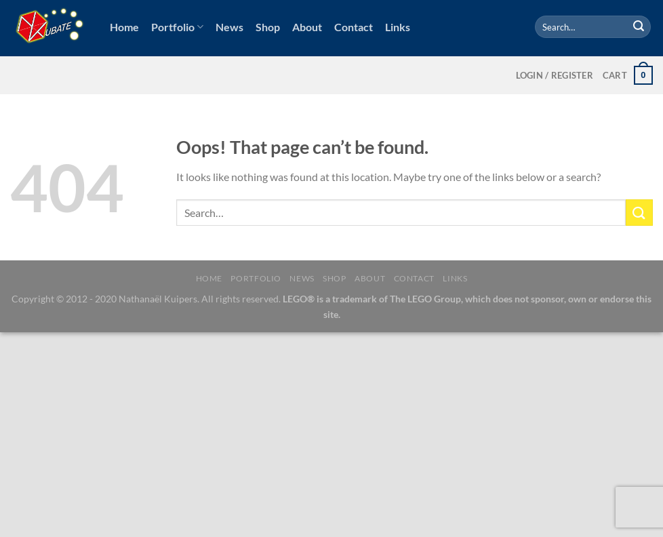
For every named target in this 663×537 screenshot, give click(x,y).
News (229, 26)
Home (124, 26)
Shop (268, 26)
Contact (353, 26)
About (307, 26)
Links (397, 26)
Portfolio (177, 27)
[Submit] (638, 27)
